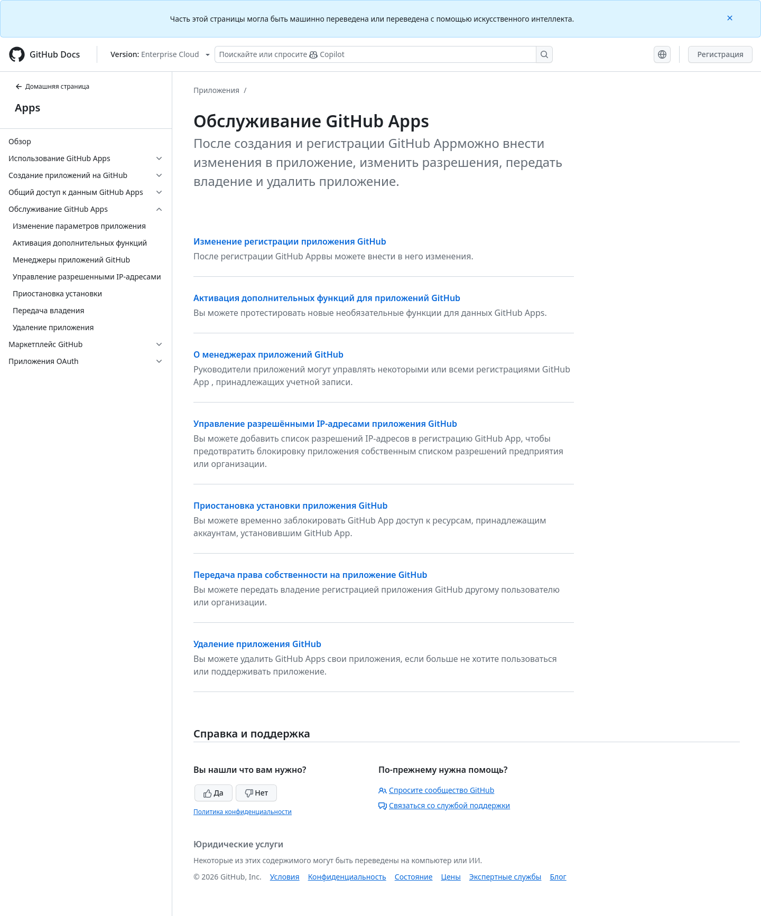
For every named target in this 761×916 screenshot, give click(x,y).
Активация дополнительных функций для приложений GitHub (326, 298)
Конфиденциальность (347, 877)
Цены (451, 877)
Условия (285, 877)
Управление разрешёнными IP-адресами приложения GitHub (325, 423)
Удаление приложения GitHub (257, 644)
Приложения (216, 90)
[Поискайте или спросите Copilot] (384, 54)
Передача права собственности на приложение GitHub (310, 575)
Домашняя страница (52, 86)
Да (213, 793)
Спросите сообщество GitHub (436, 790)
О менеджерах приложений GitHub (268, 354)
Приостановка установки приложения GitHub (290, 505)
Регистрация (720, 54)
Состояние (414, 877)
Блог (558, 877)
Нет (256, 793)
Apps (27, 107)
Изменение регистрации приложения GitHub (289, 241)
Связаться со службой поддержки (444, 805)
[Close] (730, 17)
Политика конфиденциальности (242, 811)
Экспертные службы (505, 877)
